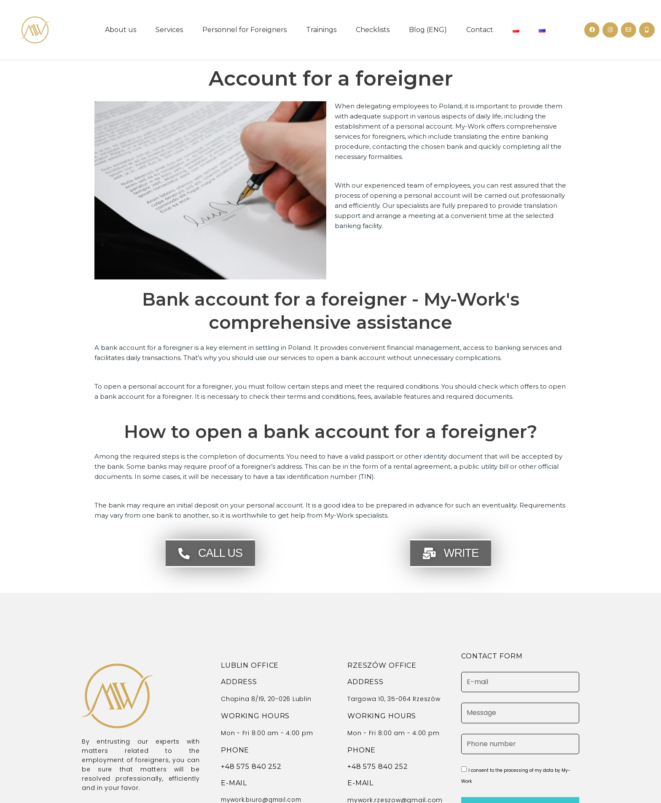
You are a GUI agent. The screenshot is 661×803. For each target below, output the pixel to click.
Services (169, 30)
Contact (479, 30)
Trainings (321, 30)
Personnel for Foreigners (244, 30)
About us (120, 30)
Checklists (373, 30)
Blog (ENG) (428, 30)
